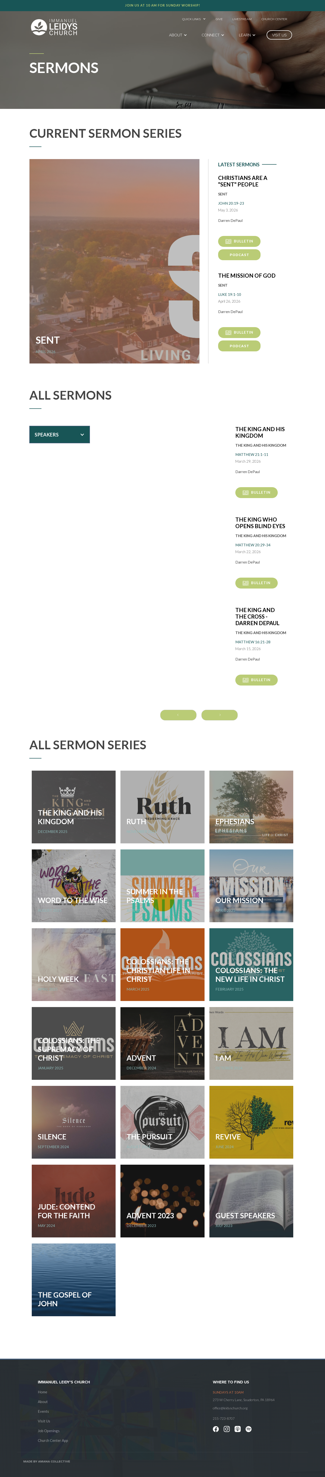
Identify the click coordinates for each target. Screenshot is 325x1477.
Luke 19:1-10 (229, 294)
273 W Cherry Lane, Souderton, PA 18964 (244, 1400)
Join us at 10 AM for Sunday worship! (162, 5)
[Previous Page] (178, 715)
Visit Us (44, 1421)
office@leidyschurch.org (230, 1408)
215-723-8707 (224, 1418)
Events (43, 1411)
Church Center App (53, 1440)
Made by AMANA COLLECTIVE (46, 1461)
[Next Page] (219, 715)
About (43, 1401)
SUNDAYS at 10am (228, 1392)
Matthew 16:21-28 (252, 642)
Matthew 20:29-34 (252, 545)
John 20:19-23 (231, 203)
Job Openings (49, 1431)
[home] (54, 27)
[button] (194, 17)
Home (42, 1392)
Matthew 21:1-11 (251, 454)
